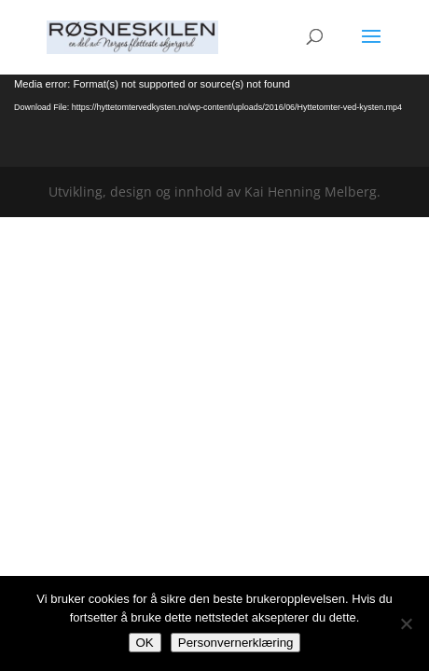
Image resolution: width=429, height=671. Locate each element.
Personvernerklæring (236, 643)
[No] (405, 623)
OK (145, 643)
